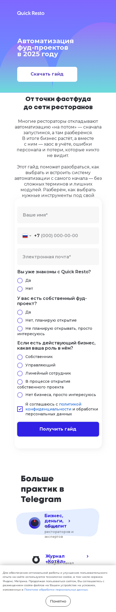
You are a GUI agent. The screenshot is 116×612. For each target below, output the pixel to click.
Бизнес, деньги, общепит (55, 521)
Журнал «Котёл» (56, 559)
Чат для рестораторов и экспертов (59, 532)
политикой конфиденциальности (53, 407)
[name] (58, 214)
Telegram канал (60, 563)
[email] (58, 256)
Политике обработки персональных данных (56, 589)
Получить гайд (58, 429)
